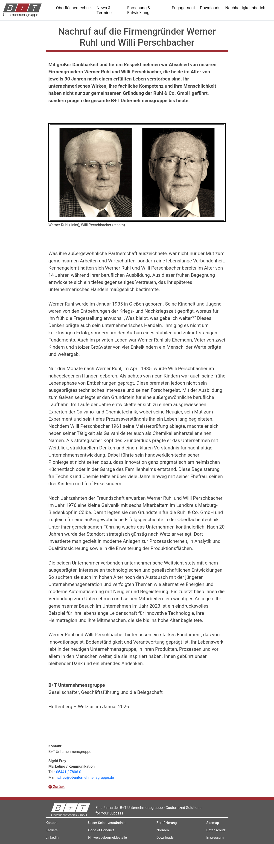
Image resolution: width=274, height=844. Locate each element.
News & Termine (103, 10)
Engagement (183, 7)
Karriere (52, 830)
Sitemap (212, 823)
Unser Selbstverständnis (106, 823)
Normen (162, 830)
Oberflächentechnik (74, 7)
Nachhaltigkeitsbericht (246, 7)
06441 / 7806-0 (68, 772)
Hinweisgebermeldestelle (107, 837)
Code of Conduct (101, 830)
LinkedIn (52, 837)
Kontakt (52, 823)
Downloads (210, 7)
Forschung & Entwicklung (138, 10)
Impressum (215, 837)
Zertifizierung (166, 823)
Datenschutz (216, 830)
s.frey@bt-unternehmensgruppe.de (85, 777)
